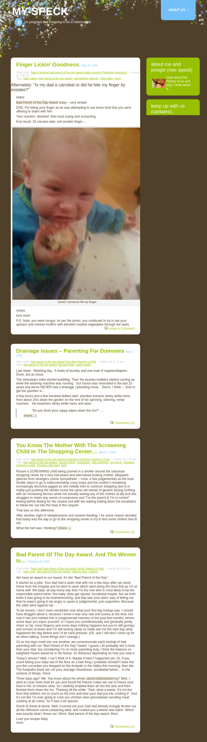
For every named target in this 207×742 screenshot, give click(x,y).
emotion (97, 72)
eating (87, 72)
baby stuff (37, 568)
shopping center (25, 465)
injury (118, 78)
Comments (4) (124, 532)
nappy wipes (83, 364)
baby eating (30, 78)
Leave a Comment (121, 328)
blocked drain (66, 364)
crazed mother (66, 462)
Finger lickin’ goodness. (48, 65)
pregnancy (121, 72)
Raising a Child (87, 361)
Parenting (108, 72)
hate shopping (100, 462)
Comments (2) (124, 423)
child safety (106, 78)
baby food (29, 571)
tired (63, 465)
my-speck (40, 11)
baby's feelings (40, 72)
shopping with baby (48, 465)
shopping (128, 462)
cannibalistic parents (86, 78)
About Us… (178, 10)
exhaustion (71, 459)
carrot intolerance (98, 678)
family (81, 568)
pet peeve (116, 462)
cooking (93, 571)
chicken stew (79, 571)
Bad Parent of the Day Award (37, 102)
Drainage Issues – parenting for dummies (70, 351)
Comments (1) (124, 727)
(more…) (30, 416)
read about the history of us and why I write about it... (179, 83)
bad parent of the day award (66, 72)
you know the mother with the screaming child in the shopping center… (71, 448)
